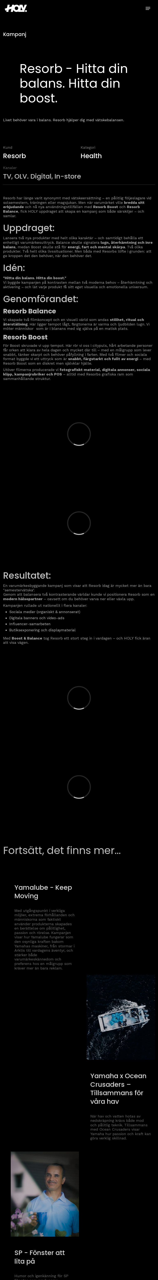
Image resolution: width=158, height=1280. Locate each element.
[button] (148, 8)
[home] (17, 8)
